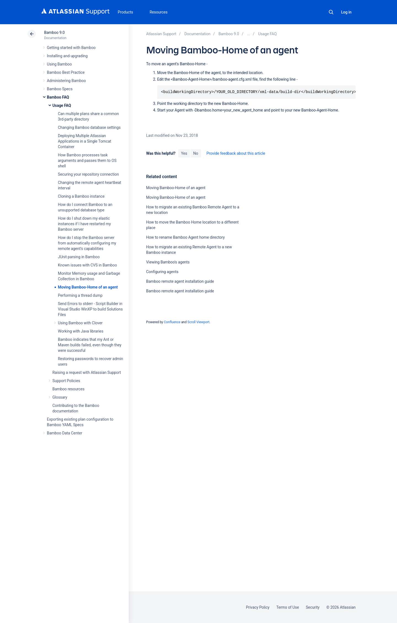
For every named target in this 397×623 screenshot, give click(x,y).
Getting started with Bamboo (71, 47)
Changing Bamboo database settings (89, 127)
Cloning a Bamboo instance (81, 196)
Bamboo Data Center (64, 433)
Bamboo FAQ (58, 97)
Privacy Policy (257, 607)
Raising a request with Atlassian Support (86, 372)
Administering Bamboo (66, 80)
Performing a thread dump (80, 295)
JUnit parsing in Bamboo (79, 257)
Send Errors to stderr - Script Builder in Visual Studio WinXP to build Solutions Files (90, 309)
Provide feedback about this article (235, 153)
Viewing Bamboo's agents (168, 262)
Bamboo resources (68, 389)
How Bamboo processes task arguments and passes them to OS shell (87, 160)
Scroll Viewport (198, 322)
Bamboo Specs (60, 89)
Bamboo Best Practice (66, 72)
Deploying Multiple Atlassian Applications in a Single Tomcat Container (84, 141)
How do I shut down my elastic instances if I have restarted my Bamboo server (84, 224)
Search (331, 12)
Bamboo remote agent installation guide (180, 281)
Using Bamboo (59, 64)
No (195, 153)
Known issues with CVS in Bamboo (87, 265)
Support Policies (66, 381)
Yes (184, 153)
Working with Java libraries (80, 331)
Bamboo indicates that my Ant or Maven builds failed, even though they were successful (89, 345)
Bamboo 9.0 (54, 32)
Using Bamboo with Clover (80, 323)
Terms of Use (287, 607)
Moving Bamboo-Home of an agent (88, 287)
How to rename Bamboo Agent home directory (185, 237)
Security (313, 607)
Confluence (172, 322)
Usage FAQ (61, 105)
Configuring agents (162, 272)
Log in (346, 12)
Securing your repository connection (88, 174)
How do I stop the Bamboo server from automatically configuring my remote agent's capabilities (87, 243)
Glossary (59, 397)
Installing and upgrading (67, 56)
